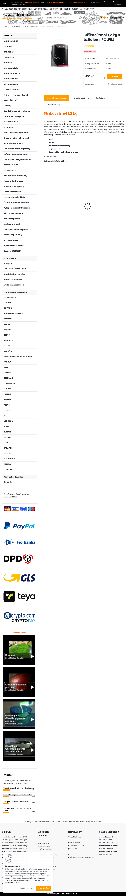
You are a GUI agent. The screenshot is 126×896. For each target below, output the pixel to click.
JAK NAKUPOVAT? (87, 9)
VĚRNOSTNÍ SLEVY (41, 9)
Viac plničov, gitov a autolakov (15, 802)
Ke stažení (100, 98)
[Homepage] (2, 9)
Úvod (5, 27)
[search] (80, 18)
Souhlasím (43, 888)
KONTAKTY (54, 9)
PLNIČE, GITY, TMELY (31, 27)
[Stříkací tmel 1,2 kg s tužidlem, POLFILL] (60, 55)
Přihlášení (107, 2)
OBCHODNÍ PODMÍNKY (69, 9)
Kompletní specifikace (56, 98)
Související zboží (81, 98)
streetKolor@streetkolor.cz (79, 2)
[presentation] (45, 202)
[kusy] (100, 76)
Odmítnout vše (26, 888)
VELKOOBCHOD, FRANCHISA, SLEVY (18, 9)
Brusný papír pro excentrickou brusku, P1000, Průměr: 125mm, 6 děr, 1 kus (55, 206)
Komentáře (53, 104)
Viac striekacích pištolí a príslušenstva (18, 788)
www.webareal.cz (72, 894)
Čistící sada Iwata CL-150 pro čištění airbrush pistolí (84, 204)
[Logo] (17, 17)
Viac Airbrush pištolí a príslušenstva (17, 795)
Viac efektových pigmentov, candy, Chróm (17, 809)
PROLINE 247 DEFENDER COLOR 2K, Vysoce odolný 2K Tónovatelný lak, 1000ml (111, 206)
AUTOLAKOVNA (16, 27)
